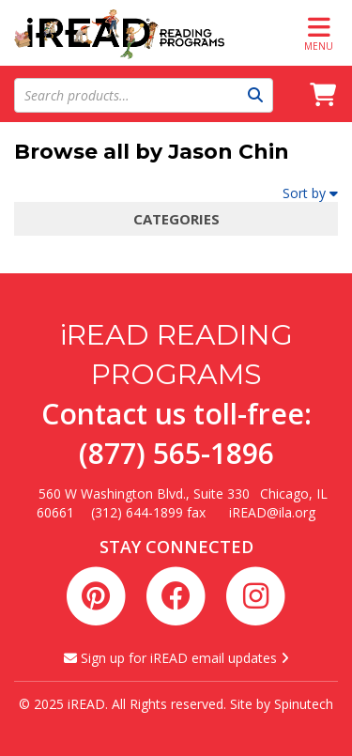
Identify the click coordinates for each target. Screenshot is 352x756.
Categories (176, 218)
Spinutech (303, 704)
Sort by (310, 193)
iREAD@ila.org (272, 512)
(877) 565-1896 (176, 453)
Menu (318, 33)
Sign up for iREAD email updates (176, 658)
